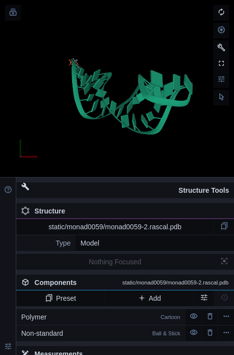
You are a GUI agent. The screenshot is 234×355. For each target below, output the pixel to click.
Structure (43, 211)
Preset (60, 298)
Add (149, 298)
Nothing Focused (115, 262)
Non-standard (100, 333)
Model (89, 243)
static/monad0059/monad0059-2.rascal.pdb (114, 227)
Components (125, 282)
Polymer (100, 317)
